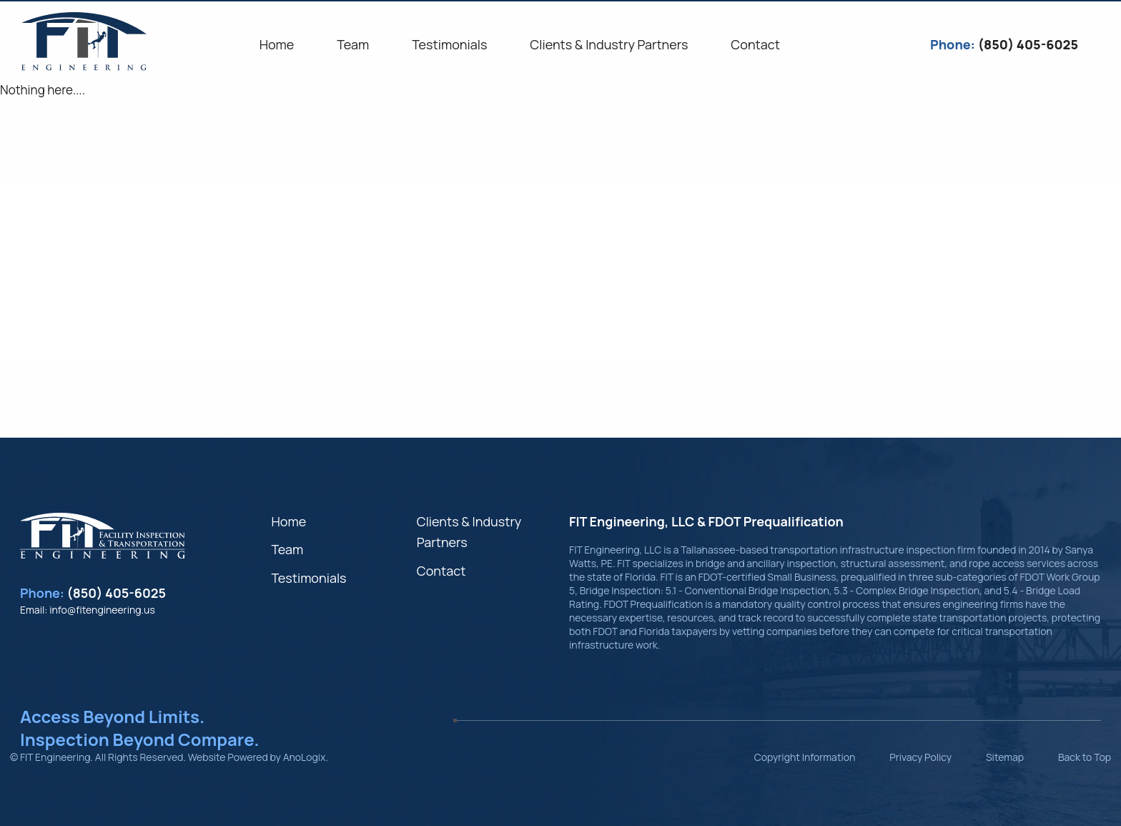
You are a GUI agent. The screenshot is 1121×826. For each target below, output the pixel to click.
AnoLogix (304, 757)
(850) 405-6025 (117, 592)
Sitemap (1005, 757)
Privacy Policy (920, 757)
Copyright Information (805, 757)
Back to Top (1084, 757)
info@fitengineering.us (102, 609)
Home (288, 521)
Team (287, 549)
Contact (441, 570)
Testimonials (308, 577)
